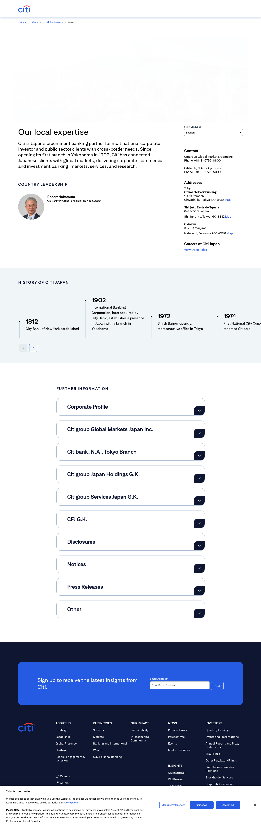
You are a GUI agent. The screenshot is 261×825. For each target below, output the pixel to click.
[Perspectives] (185, 737)
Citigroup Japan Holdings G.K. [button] (103, 474)
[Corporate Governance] (223, 784)
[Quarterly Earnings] (223, 730)
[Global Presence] (73, 743)
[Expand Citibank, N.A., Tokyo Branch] (199, 455)
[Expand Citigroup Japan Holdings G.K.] (199, 478)
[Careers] (73, 776)
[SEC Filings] (223, 754)
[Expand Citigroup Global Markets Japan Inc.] (199, 433)
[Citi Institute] (185, 772)
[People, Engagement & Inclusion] (73, 758)
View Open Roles (195, 250)
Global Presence (54, 22)
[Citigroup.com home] (26, 727)
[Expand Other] (199, 613)
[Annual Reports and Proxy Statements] (223, 745)
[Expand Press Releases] (199, 590)
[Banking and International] (110, 743)
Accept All (228, 805)
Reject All (201, 805)
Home (23, 22)
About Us (36, 22)
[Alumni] (73, 783)
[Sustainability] (148, 730)
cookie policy (70, 802)
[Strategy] (73, 730)
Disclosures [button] (81, 542)
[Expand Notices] (199, 568)
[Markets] (110, 737)
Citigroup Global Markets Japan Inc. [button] (110, 429)
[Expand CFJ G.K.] (199, 523)
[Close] (255, 805)
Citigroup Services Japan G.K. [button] (102, 497)
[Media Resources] (185, 750)
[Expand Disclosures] (199, 545)
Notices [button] (76, 564)
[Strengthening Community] (148, 738)
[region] (130, 805)
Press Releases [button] (85, 587)
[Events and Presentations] (223, 737)
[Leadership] (73, 737)
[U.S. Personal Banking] (110, 757)
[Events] (185, 743)
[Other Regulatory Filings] (223, 760)
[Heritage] (73, 750)
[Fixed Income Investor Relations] (223, 769)
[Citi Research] (185, 779)
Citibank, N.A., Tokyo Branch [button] (102, 452)
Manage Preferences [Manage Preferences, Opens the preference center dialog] (173, 805)
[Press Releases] (185, 730)
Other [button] (74, 609)
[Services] (110, 730)
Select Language (192, 126)
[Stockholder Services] (223, 777)
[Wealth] (110, 750)
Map (227, 200)
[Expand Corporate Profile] (199, 410)
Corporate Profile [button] (87, 407)
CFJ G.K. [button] (77, 519)
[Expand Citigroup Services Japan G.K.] (199, 500)
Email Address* (159, 678)
